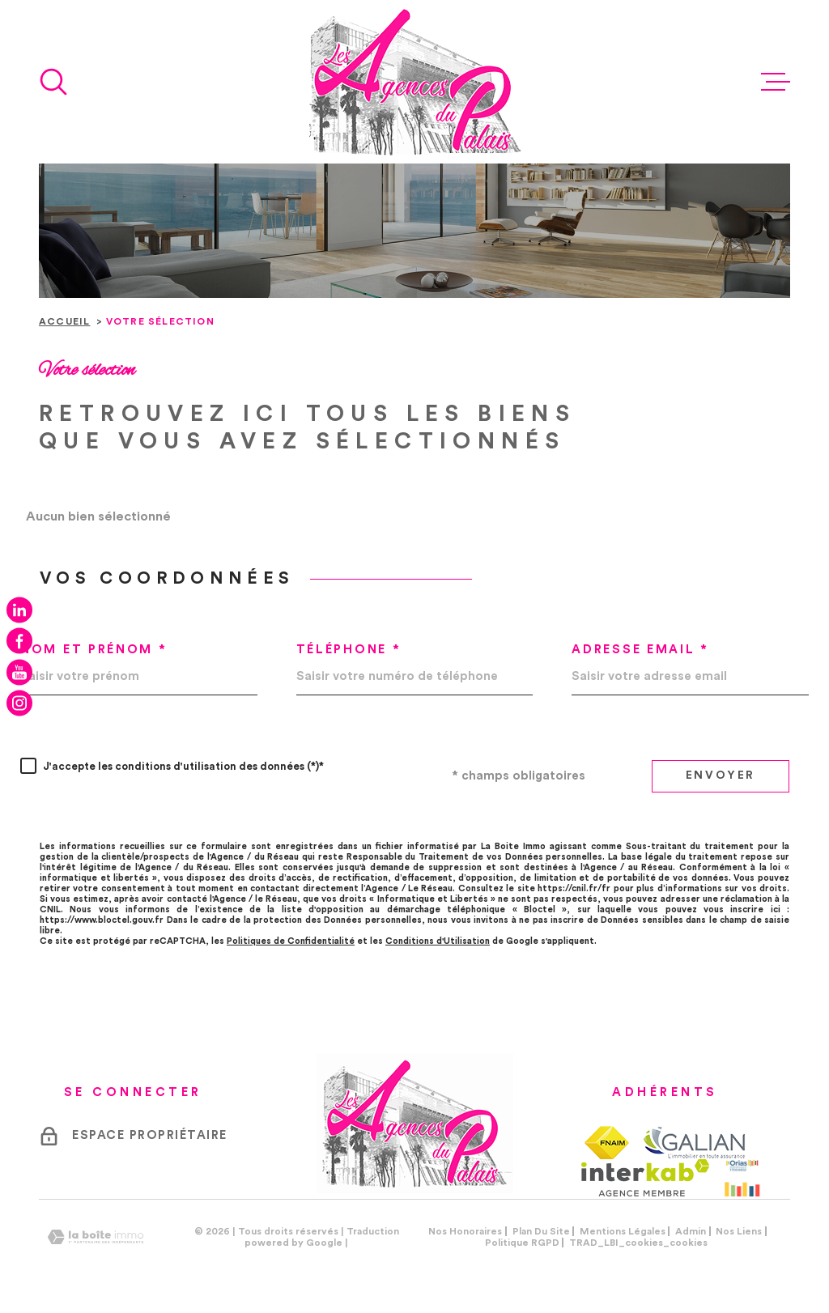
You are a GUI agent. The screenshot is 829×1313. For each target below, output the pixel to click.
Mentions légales (622, 1231)
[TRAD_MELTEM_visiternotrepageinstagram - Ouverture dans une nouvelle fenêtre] (19, 703)
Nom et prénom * (94, 650)
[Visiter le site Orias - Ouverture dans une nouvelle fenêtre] (742, 1177)
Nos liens (739, 1231)
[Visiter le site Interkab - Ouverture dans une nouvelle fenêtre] (645, 1177)
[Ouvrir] (53, 81)
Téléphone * (349, 650)
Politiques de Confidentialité (291, 941)
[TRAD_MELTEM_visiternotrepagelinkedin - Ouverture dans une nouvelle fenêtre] (19, 610)
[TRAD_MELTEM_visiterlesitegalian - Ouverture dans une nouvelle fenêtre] (694, 1142)
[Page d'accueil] (414, 81)
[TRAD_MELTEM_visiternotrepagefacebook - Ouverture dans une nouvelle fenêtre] (19, 641)
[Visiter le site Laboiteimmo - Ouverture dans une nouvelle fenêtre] (95, 1237)
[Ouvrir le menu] (775, 81)
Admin (690, 1231)
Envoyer (721, 776)
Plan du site (541, 1231)
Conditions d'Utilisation (437, 941)
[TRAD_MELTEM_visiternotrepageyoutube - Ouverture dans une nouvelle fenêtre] (19, 672)
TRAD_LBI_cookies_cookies (638, 1242)
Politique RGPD (522, 1242)
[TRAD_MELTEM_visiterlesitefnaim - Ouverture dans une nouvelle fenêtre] (607, 1142)
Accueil (64, 321)
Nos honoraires (465, 1231)
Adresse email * (640, 650)
